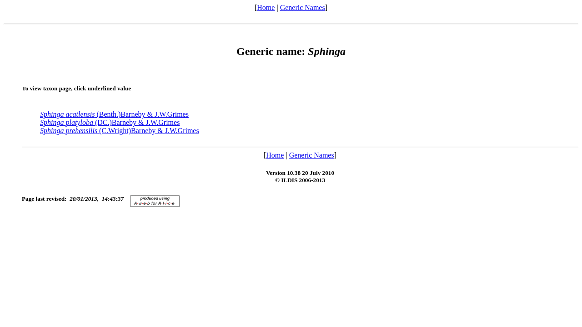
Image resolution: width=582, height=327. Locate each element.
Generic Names (302, 7)
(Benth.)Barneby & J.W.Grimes (114, 114)
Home (266, 7)
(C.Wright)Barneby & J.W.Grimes (119, 130)
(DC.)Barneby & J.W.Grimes (110, 122)
